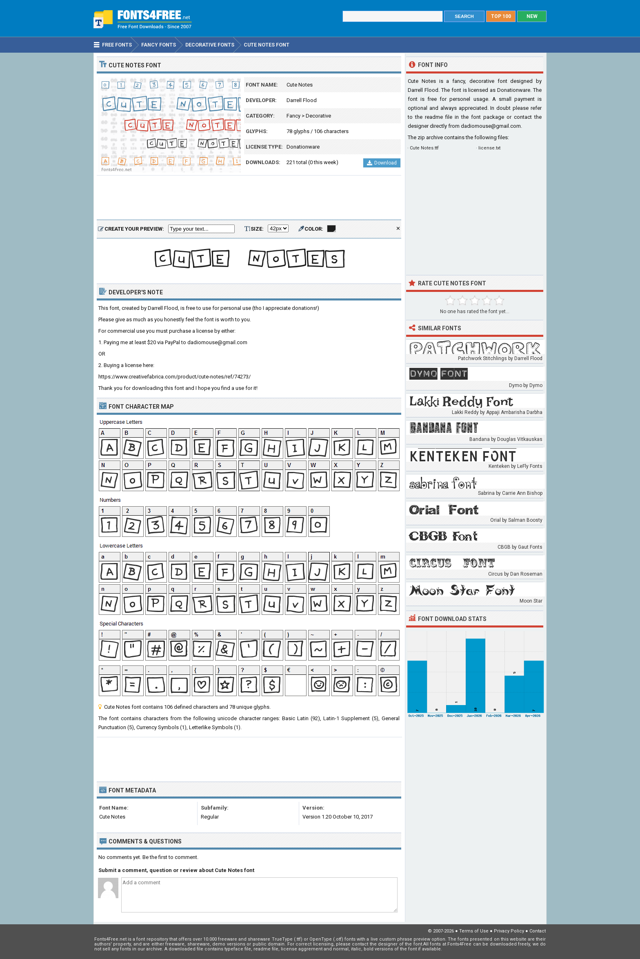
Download (382, 163)
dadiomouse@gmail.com (491, 126)
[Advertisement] (249, 198)
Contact (537, 931)
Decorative (318, 116)
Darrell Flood (302, 100)
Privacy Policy (509, 931)
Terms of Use (474, 931)
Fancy (293, 116)
